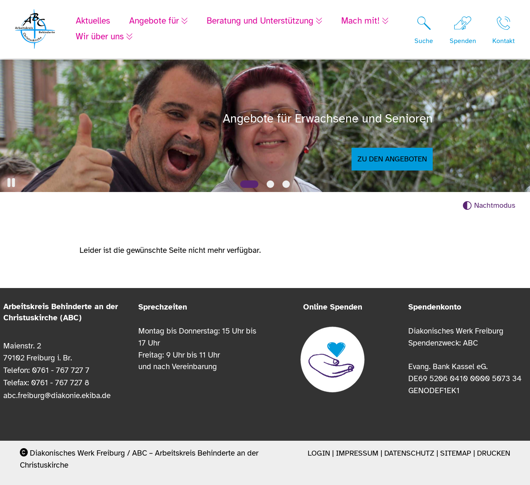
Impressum (357, 453)
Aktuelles (93, 21)
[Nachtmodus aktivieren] (489, 205)
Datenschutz (409, 453)
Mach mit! (366, 21)
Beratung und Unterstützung (263, 21)
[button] (11, 182)
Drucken (493, 453)
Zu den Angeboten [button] (392, 158)
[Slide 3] (286, 184)
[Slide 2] (270, 184)
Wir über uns (101, 37)
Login (319, 453)
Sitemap (455, 453)
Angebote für (155, 21)
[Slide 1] (249, 184)
